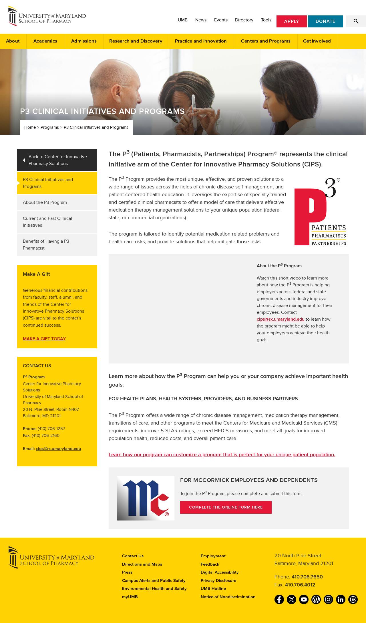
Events (221, 20)
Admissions (84, 41)
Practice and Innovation (201, 41)
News (200, 20)
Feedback (210, 564)
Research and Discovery (135, 41)
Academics (45, 41)
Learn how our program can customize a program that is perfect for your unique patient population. (222, 454)
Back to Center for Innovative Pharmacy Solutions (58, 160)
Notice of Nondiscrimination (228, 597)
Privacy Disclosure (218, 580)
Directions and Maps (142, 564)
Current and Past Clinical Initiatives (47, 222)
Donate (325, 21)
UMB (183, 20)
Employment (213, 556)
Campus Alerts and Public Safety (154, 580)
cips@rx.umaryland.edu (58, 449)
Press (127, 572)
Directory (244, 20)
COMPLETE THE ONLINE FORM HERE (225, 507)
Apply (291, 21)
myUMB (130, 597)
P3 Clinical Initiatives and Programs (48, 183)
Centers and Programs (266, 41)
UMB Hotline (213, 588)
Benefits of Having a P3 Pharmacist (46, 245)
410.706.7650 (307, 577)
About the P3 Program (45, 202)
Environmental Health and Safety (154, 588)
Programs (50, 127)
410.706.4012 (300, 585)
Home (30, 127)
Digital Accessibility (220, 572)
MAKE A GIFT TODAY (44, 339)
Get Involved (317, 41)
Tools (266, 20)
